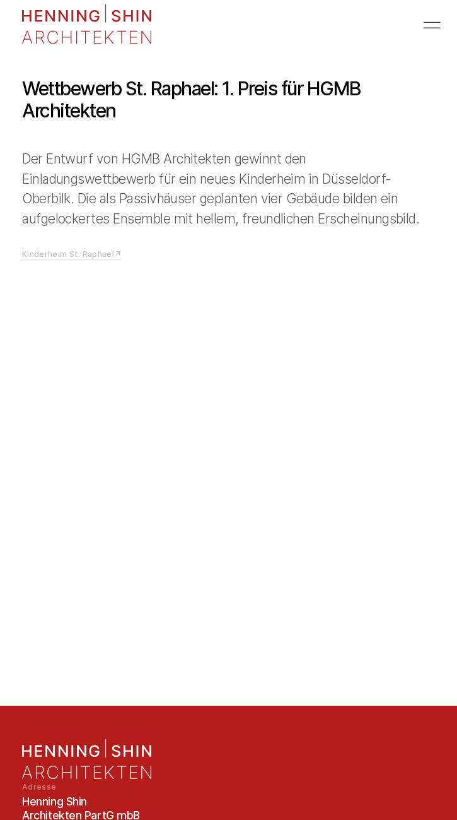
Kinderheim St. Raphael (68, 254)
